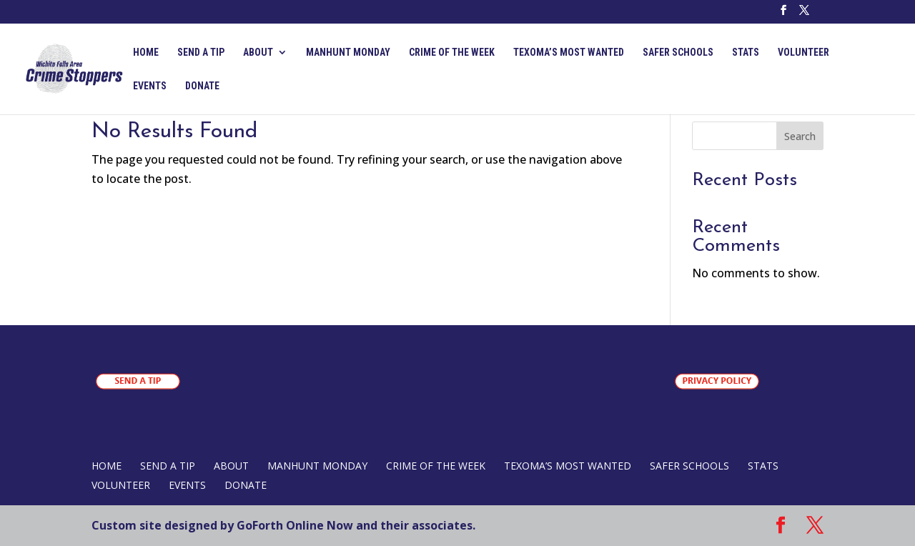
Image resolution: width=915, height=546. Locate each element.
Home (146, 52)
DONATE (202, 86)
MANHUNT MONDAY (348, 52)
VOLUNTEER (803, 52)
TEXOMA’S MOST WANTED (568, 52)
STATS (745, 52)
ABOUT (258, 52)
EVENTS (150, 86)
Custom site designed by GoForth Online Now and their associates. (283, 525)
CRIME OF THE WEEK (452, 52)
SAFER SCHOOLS (678, 52)
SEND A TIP (200, 52)
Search (800, 136)
